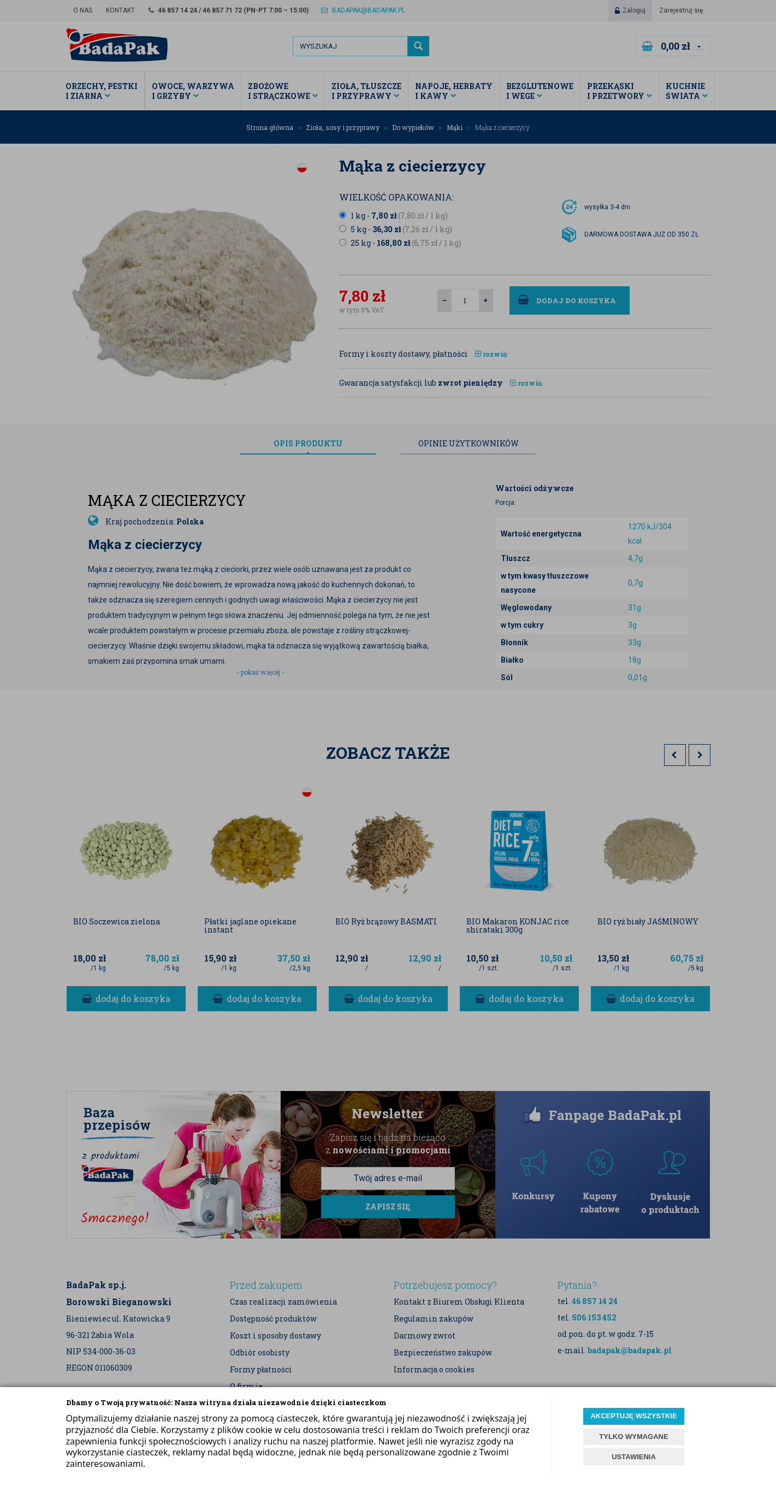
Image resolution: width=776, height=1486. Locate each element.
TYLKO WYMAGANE (633, 1436)
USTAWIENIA (634, 1457)
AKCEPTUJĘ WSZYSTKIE (633, 1416)
